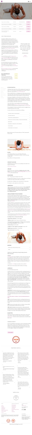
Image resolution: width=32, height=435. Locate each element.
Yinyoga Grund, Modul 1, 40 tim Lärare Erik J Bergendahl (5, 31)
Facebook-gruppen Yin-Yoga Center (7, 68)
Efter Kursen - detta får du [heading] (13, 127)
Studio (2, 405)
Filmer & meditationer (4, 410)
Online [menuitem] (2, 96)
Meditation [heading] (10, 121)
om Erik (13, 263)
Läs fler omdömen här (25, 56)
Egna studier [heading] (10, 125)
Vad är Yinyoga (3, 411)
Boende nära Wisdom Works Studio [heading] (14, 247)
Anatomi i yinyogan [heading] (11, 115)
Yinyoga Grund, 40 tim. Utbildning (5, 26)
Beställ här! (13, 200)
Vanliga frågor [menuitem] (3, 95)
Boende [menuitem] (2, 91)
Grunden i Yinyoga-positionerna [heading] (13, 113)
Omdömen (13, 411)
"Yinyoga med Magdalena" (7, 58)
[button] (29, 415)
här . (26, 263)
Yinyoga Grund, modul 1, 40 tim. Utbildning (6, 24)
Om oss (2, 412)
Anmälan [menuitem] (2, 92)
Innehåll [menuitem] (2, 87)
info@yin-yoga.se (10, 316)
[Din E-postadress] (24, 415)
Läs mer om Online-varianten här (10, 48)
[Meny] (29, 1)
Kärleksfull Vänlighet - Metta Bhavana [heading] (15, 123)
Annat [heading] (9, 249)
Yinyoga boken (14, 406)
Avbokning (13, 408)
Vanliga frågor (14, 407)
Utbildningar (3, 407)
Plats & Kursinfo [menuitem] (3, 88)
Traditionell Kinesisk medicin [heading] (13, 117)
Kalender (2, 406)
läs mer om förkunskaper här (21, 91)
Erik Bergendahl (27, 105)
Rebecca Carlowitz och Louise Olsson (20, 104)
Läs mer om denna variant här (12, 166)
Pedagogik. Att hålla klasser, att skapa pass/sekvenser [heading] (17, 119)
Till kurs (28, 24)
